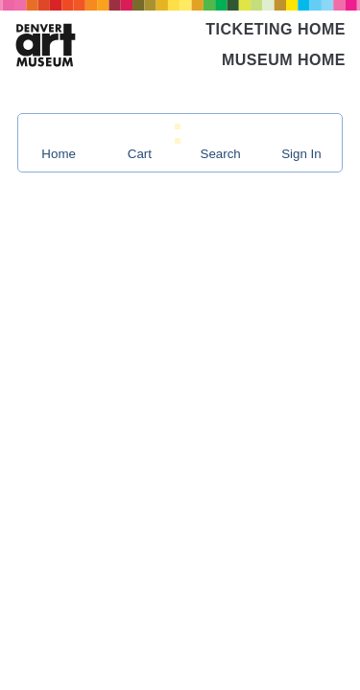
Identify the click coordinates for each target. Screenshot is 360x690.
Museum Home (284, 60)
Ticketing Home (275, 29)
